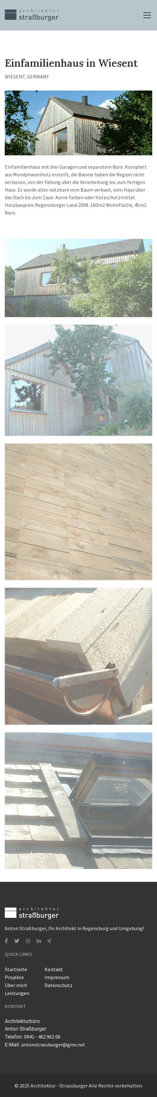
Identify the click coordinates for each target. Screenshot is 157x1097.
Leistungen (17, 993)
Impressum (56, 977)
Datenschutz (58, 985)
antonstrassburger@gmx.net (53, 1044)
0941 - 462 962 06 (42, 1036)
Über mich (16, 985)
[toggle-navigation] (147, 15)
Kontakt (53, 969)
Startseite (16, 969)
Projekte (14, 977)
